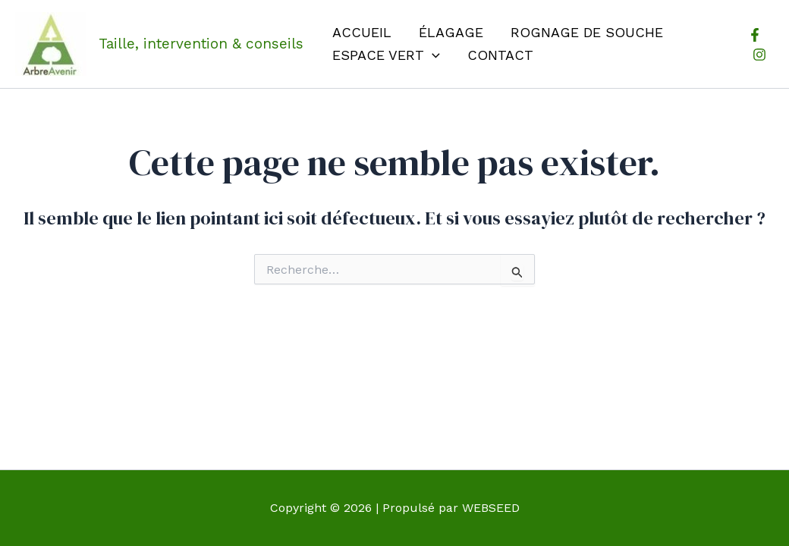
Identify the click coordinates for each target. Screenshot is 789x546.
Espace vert (386, 55)
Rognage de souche (587, 32)
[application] (432, 55)
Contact (500, 55)
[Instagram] (759, 54)
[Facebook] (755, 35)
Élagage (451, 32)
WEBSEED (491, 507)
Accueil (361, 32)
